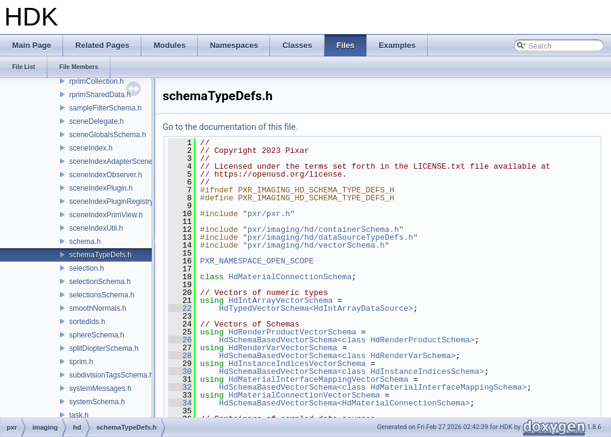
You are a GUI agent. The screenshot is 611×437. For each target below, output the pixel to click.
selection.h (86, 268)
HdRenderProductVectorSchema (293, 332)
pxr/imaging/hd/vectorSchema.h (316, 245)
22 (180, 308)
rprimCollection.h (96, 81)
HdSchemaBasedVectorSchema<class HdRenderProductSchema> (346, 339)
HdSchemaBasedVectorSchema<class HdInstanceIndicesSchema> (351, 371)
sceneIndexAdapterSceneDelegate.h (128, 161)
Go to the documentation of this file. (230, 127)
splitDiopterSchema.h (103, 348)
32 (180, 387)
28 (180, 355)
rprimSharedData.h (99, 94)
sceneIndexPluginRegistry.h (114, 201)
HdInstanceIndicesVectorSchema (297, 363)
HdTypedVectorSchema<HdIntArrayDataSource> (316, 308)
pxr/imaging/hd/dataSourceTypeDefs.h (330, 237)
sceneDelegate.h (96, 121)
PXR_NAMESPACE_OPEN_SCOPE (257, 261)
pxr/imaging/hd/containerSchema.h (323, 229)
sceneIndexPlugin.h (101, 188)
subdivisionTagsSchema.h (111, 375)
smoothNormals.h (97, 308)
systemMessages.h (100, 388)
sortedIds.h (87, 321)
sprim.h (81, 361)
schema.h (85, 241)
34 (180, 403)
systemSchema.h (97, 402)
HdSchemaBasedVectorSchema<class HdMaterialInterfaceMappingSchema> (373, 387)
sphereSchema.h (96, 335)
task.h (79, 415)
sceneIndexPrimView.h (106, 215)
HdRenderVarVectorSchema (283, 347)
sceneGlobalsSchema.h (107, 134)
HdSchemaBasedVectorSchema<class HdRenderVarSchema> (337, 355)
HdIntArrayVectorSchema (281, 300)
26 (180, 339)
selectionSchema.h (99, 281)
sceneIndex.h (90, 148)
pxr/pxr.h (269, 213)
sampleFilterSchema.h (105, 108)
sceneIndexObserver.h (105, 175)
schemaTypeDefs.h (100, 255)
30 (180, 371)
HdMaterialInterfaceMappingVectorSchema (318, 379)
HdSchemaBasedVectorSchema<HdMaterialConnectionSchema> (344, 403)
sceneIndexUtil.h (96, 228)
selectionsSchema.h (101, 295)
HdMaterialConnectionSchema (290, 276)
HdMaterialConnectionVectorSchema (304, 395)
